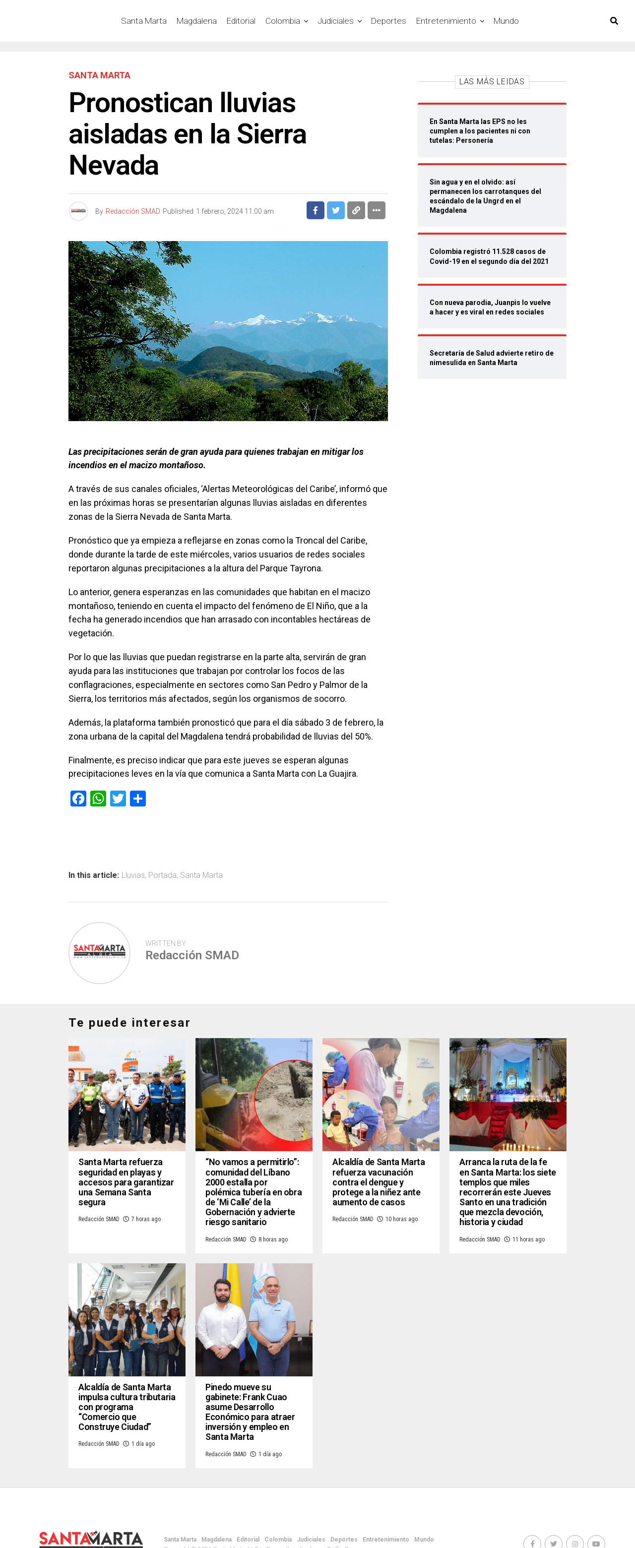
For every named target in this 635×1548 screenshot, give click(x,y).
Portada (162, 875)
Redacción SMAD (133, 211)
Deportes (388, 21)
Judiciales (336, 21)
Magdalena (197, 21)
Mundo (506, 21)
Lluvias (133, 875)
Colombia (282, 21)
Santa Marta (144, 21)
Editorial (241, 21)
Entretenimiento (446, 21)
